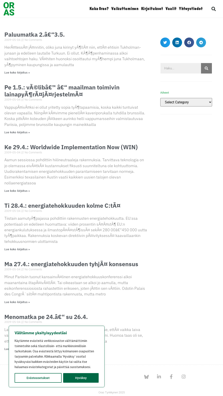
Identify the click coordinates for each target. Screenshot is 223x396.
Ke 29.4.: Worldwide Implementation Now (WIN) (71, 147)
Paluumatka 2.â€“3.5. (34, 34)
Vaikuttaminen (124, 9)
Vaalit (171, 9)
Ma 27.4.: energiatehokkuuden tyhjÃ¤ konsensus (71, 264)
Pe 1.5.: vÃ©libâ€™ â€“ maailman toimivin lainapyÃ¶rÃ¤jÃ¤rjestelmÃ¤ (62, 90)
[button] (213, 9)
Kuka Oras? (99, 9)
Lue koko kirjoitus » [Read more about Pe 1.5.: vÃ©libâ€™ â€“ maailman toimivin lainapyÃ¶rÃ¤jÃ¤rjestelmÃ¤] (17, 132)
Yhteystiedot (191, 9)
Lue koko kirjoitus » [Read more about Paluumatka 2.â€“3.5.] (17, 72)
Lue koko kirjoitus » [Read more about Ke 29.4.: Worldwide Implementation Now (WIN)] (17, 191)
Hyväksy (81, 378)
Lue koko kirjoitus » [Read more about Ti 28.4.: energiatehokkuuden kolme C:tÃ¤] (17, 249)
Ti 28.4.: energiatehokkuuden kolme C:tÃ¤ (62, 205)
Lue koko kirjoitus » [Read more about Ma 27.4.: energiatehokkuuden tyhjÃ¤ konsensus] (17, 302)
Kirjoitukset (152, 9)
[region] (57, 356)
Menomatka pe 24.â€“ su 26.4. (46, 317)
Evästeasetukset (38, 378)
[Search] (206, 68)
